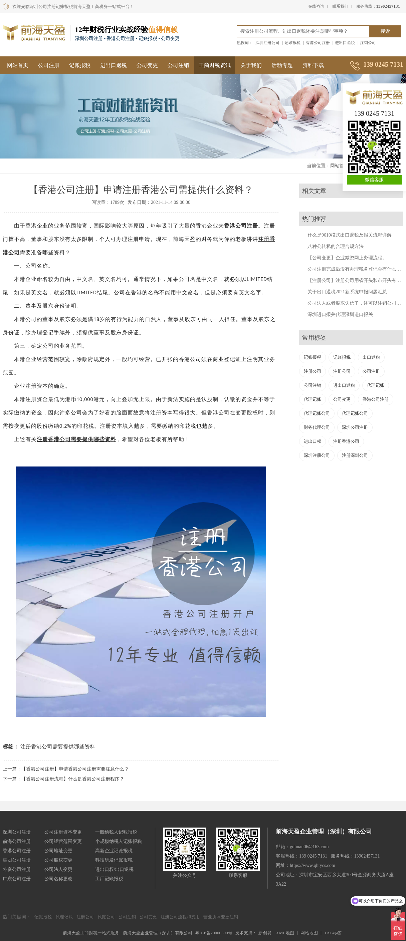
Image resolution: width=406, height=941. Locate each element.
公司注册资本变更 (63, 832)
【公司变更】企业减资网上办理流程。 (347, 257)
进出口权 (312, 441)
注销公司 (368, 42)
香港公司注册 (318, 42)
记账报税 (292, 42)
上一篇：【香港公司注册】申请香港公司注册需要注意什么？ (66, 768)
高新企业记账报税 (114, 850)
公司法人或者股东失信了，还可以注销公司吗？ (357, 303)
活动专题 (282, 65)
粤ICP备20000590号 (213, 932)
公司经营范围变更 (63, 841)
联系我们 (340, 6)
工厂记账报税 (109, 878)
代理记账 (375, 385)
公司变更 (147, 65)
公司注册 (48, 65)
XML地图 (285, 932)
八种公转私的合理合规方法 (336, 246)
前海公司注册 (17, 841)
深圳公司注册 (355, 427)
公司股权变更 (58, 860)
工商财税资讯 (215, 65)
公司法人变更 (58, 869)
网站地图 (309, 932)
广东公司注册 (17, 878)
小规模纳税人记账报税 (118, 841)
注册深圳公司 (355, 455)
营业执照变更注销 (220, 916)
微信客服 (374, 179)
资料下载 (313, 65)
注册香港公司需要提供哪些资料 (57, 746)
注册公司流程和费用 (180, 916)
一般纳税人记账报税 (116, 832)
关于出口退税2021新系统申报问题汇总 (347, 291)
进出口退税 (345, 42)
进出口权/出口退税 (114, 869)
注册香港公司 (346, 441)
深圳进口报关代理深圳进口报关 (340, 314)
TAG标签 (333, 932)
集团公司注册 (17, 860)
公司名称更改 (58, 878)
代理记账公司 (317, 413)
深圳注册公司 (267, 42)
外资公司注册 (17, 869)
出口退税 (371, 357)
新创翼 (264, 932)
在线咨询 (316, 6)
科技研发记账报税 (114, 860)
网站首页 (17, 65)
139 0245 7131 (374, 113)
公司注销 (178, 65)
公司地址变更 (58, 850)
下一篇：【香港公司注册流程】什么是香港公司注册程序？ (63, 778)
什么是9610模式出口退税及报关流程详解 (350, 235)
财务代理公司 (317, 427)
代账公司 (106, 916)
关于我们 (251, 65)
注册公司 (312, 371)
